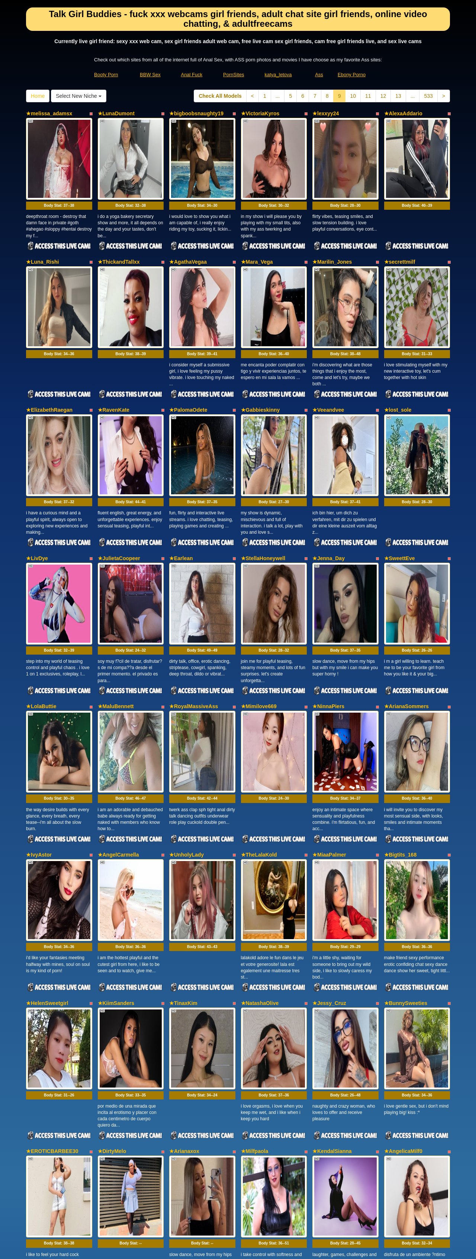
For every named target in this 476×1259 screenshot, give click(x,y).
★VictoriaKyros (260, 113)
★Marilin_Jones (332, 229)
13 (398, 96)
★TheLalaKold (259, 689)
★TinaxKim (183, 804)
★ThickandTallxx (119, 229)
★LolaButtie (41, 574)
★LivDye (37, 459)
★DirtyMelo (112, 919)
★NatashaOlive (260, 804)
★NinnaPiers (328, 574)
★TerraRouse (186, 1035)
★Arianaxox (184, 919)
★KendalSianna (332, 919)
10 (353, 96)
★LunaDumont (116, 113)
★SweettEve (399, 459)
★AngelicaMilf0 (403, 919)
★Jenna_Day (328, 459)
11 (368, 96)
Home (38, 96)
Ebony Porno (352, 74)
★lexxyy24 (325, 113)
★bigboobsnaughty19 (196, 113)
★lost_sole (398, 344)
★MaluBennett (116, 574)
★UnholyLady (186, 689)
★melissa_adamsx (49, 113)
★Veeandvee (328, 344)
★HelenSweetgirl (47, 804)
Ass (319, 74)
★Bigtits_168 (400, 689)
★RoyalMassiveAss (193, 574)
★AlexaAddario (403, 113)
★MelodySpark (116, 1035)
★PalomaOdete (188, 344)
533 (428, 96)
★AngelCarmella (118, 689)
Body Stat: (59, 172)
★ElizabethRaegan (49, 344)
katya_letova (278, 74)
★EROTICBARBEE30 (52, 919)
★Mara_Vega (257, 229)
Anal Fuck (191, 74)
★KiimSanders (116, 804)
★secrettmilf (399, 229)
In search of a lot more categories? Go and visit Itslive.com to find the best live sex (238, 1188)
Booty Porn (106, 74)
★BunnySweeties (405, 804)
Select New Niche (78, 96)
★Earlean (181, 459)
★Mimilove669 (259, 574)
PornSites (233, 74)
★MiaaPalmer (329, 689)
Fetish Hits (265, 1248)
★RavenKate (113, 344)
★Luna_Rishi (42, 229)
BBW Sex (150, 74)
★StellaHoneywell (263, 459)
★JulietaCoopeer (119, 459)
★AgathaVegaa (188, 229)
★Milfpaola (254, 919)
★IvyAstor (39, 689)
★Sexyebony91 (45, 1035)
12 (383, 96)
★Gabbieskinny (260, 344)
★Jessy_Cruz (329, 804)
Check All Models (220, 96)
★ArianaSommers (406, 574)
